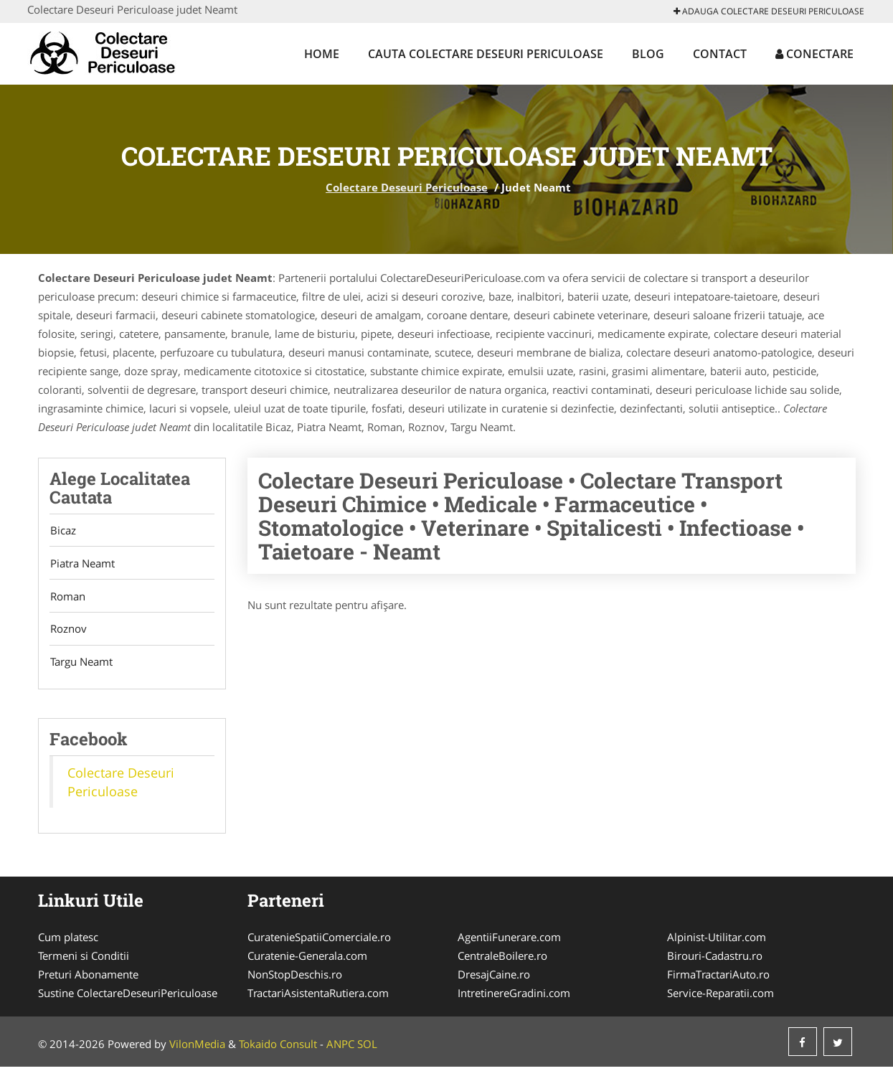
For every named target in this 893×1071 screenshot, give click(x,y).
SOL (367, 1048)
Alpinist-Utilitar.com (716, 941)
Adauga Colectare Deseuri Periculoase (769, 11)
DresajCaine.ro (494, 978)
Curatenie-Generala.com (307, 960)
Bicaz (62, 531)
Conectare (814, 54)
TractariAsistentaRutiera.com (318, 997)
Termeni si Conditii (83, 960)
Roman (67, 598)
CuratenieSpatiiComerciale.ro (319, 941)
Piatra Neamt (81, 564)
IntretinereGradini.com (514, 997)
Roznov (67, 632)
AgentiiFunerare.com (509, 941)
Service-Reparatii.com (720, 997)
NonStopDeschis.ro (294, 978)
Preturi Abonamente (88, 978)
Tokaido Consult (278, 1048)
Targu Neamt (80, 666)
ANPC (340, 1048)
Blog (648, 54)
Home (321, 54)
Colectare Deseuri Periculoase (407, 187)
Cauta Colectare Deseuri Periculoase (485, 54)
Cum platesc (68, 941)
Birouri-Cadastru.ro (714, 960)
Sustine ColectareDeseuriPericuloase (127, 997)
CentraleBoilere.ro (502, 960)
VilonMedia (197, 1048)
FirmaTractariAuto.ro (718, 978)
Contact (720, 54)
